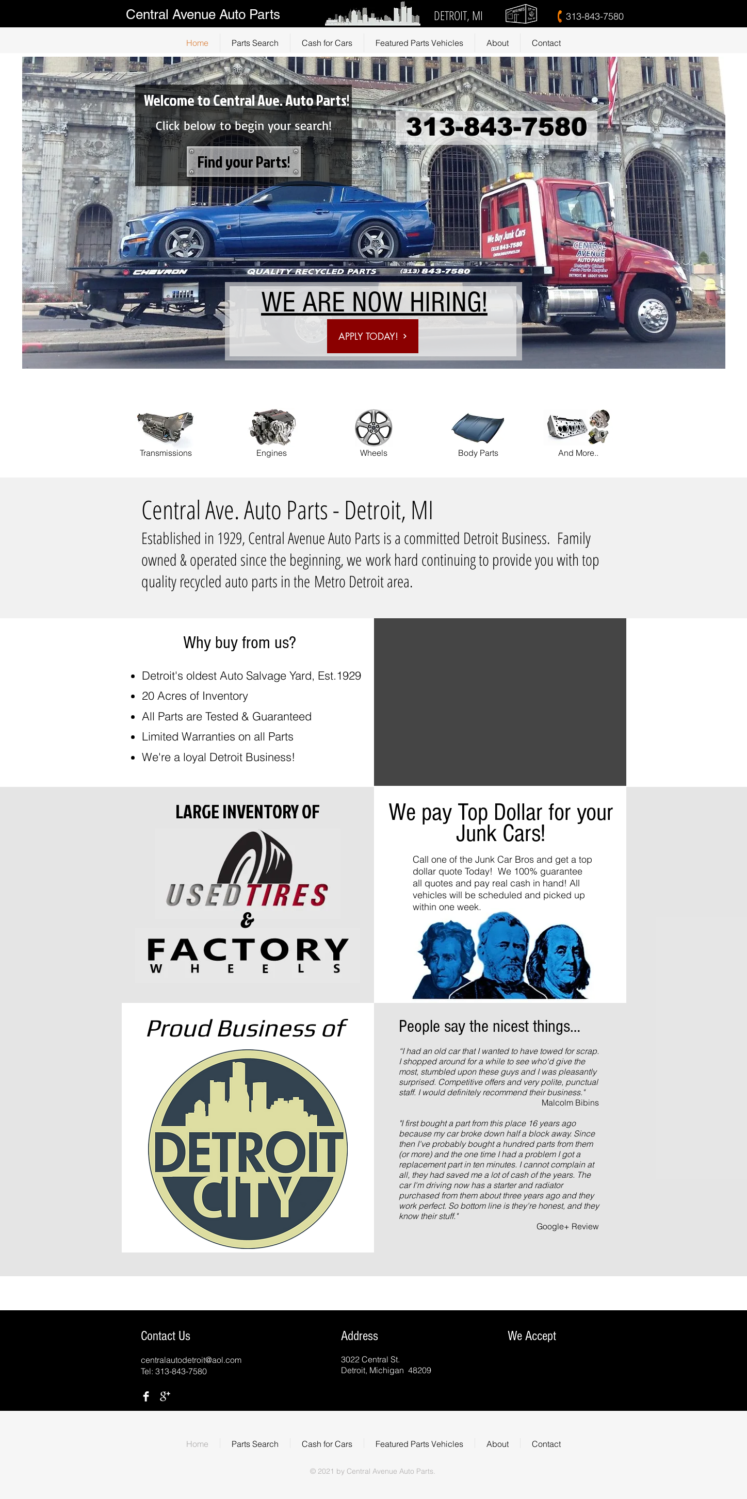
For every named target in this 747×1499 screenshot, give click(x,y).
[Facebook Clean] (146, 1396)
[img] (505, 1363)
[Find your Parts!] (244, 161)
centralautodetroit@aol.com (191, 1360)
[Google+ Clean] (165, 1396)
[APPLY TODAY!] (372, 336)
